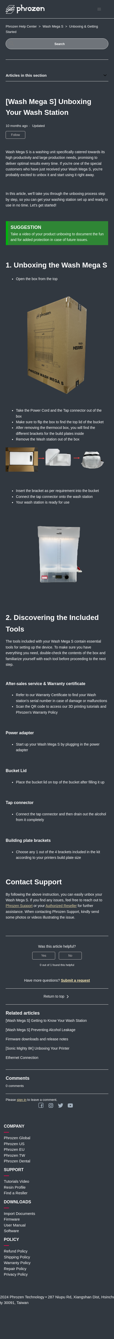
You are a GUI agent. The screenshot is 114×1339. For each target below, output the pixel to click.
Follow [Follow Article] (15, 135)
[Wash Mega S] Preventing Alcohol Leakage (40, 1030)
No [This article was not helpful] (70, 955)
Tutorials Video (16, 1181)
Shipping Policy (17, 1257)
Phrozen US (14, 1144)
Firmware (12, 1219)
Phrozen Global (17, 1138)
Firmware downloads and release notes (37, 1039)
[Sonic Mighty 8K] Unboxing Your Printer (37, 1048)
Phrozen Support (19, 906)
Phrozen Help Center (21, 26)
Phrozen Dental (17, 1161)
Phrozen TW (14, 1155)
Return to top (57, 996)
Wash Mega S (53, 26)
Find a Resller (16, 1193)
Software (11, 1231)
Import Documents (19, 1213)
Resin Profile (15, 1187)
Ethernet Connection (22, 1058)
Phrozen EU (14, 1149)
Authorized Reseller (61, 906)
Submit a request (75, 980)
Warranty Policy (17, 1262)
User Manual (15, 1225)
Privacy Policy (16, 1274)
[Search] (57, 44)
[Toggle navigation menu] (99, 9)
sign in (22, 1100)
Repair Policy (15, 1268)
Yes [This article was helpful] (43, 955)
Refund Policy (16, 1251)
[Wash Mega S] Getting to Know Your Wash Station (46, 1020)
